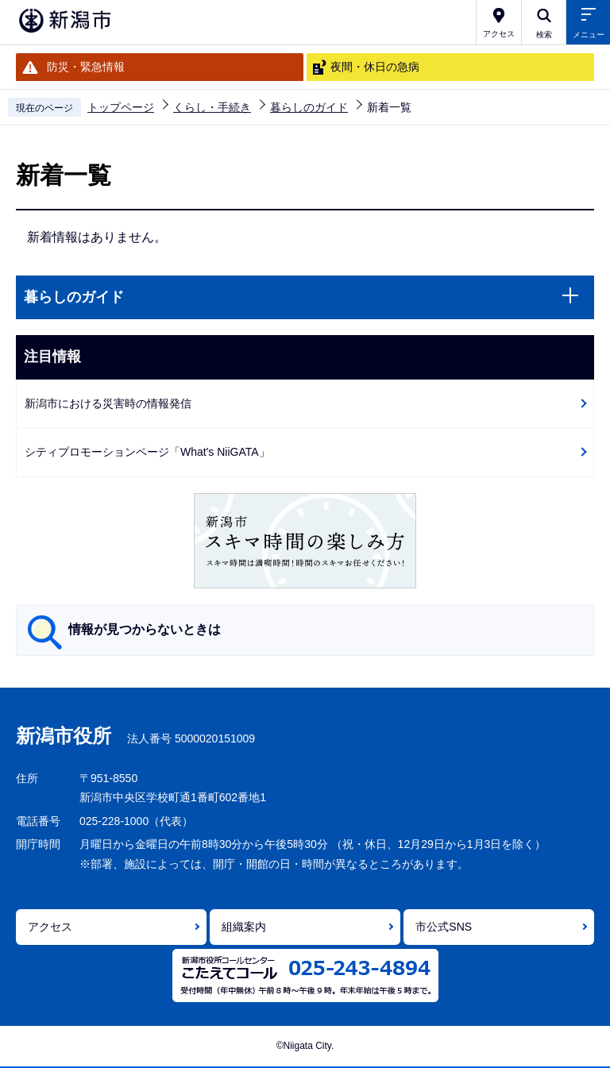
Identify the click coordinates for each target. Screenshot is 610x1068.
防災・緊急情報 (86, 66)
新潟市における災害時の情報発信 (108, 403)
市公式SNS (443, 926)
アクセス (50, 926)
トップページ (120, 107)
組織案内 (244, 926)
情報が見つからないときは (144, 629)
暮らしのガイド (309, 107)
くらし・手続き (212, 107)
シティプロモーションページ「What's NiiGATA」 (147, 451)
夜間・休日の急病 (374, 66)
